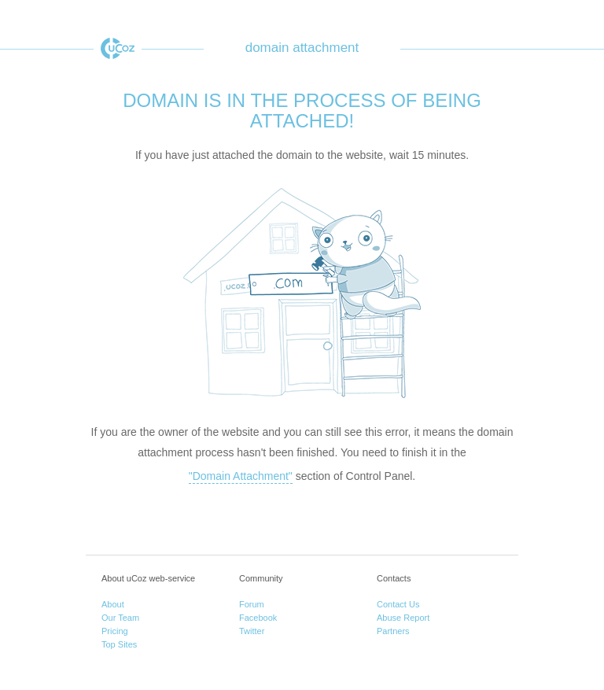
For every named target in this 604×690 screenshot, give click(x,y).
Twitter (251, 631)
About (112, 604)
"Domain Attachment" (241, 476)
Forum (251, 604)
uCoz (118, 48)
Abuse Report (403, 617)
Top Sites (119, 644)
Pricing (114, 631)
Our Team (120, 617)
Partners (393, 631)
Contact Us (398, 604)
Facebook (258, 617)
